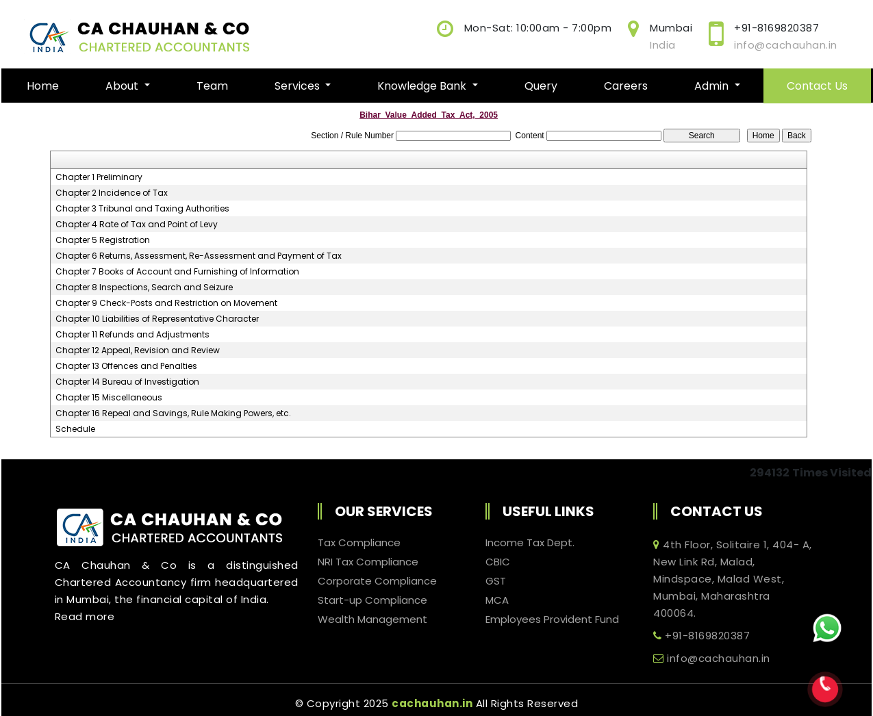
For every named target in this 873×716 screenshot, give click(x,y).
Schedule (75, 429)
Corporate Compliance (377, 581)
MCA (497, 600)
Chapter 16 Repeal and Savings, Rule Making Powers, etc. (173, 413)
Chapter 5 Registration (102, 240)
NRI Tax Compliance (368, 562)
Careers (626, 86)
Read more (85, 616)
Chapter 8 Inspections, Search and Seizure (144, 287)
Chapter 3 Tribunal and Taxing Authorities (142, 208)
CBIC (497, 562)
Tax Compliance (359, 543)
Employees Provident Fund (552, 619)
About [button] (123, 86)
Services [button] (298, 86)
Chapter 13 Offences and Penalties (126, 366)
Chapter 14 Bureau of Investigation (127, 381)
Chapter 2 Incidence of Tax (111, 193)
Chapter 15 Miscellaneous (108, 397)
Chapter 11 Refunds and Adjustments (132, 334)
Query (540, 86)
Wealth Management (372, 619)
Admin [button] (712, 86)
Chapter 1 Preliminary (98, 177)
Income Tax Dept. (529, 543)
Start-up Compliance (372, 600)
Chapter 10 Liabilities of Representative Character (157, 319)
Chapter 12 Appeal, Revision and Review (137, 350)
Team (212, 86)
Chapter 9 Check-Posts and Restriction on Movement (166, 303)
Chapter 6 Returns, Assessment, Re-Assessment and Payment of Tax (198, 256)
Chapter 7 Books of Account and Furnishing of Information (177, 271)
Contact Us (817, 86)
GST (495, 581)
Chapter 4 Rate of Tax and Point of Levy (136, 224)
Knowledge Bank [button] (423, 86)
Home (43, 86)
